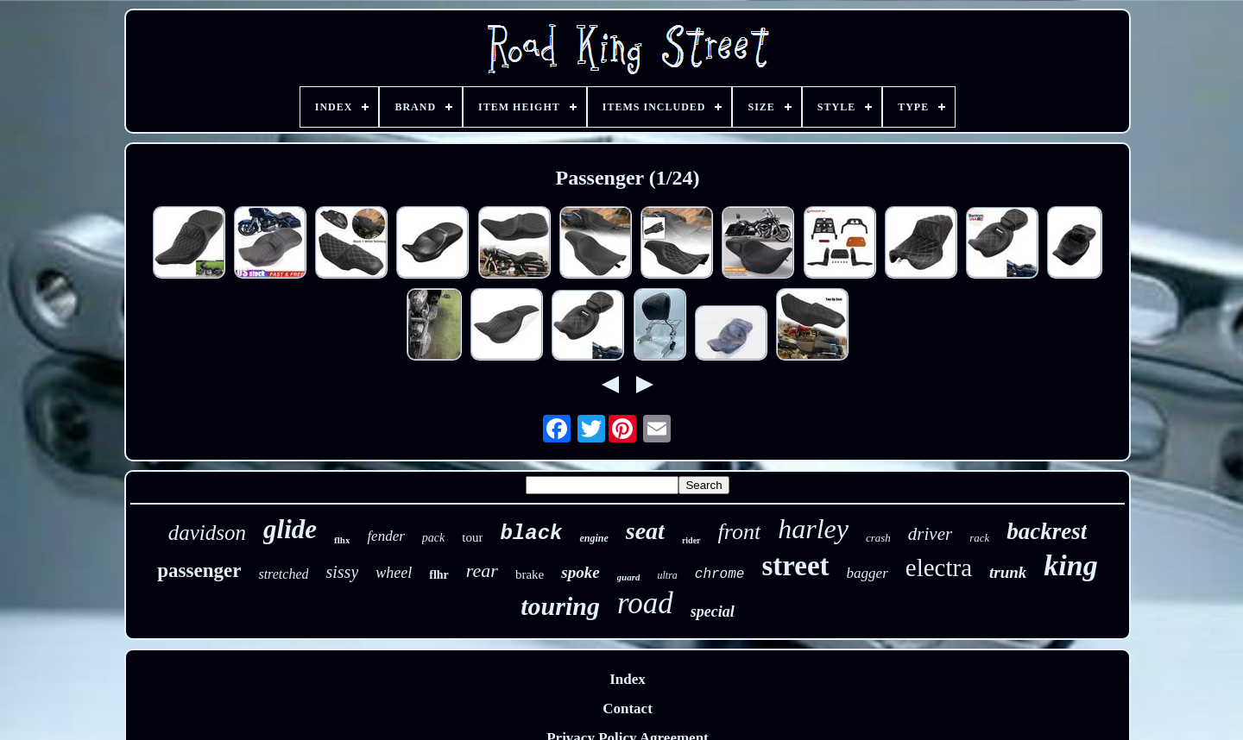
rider (691, 540)
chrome (720, 574)
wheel (393, 572)
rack (979, 537)
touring (560, 606)
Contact (628, 708)
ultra (667, 575)
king (1070, 565)
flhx (342, 540)
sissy (341, 571)
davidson (207, 532)
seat (645, 530)
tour (472, 537)
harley (813, 528)
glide (290, 529)
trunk (1007, 572)
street (795, 565)
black (531, 533)
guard (628, 577)
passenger (199, 570)
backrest (1046, 531)
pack (433, 537)
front (739, 531)
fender (385, 536)
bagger (867, 573)
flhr (439, 574)
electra (938, 567)
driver (930, 534)
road (645, 603)
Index (627, 679)
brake (529, 574)
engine (593, 538)
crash (878, 537)
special (713, 611)
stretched (283, 574)
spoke (580, 572)
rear (482, 570)
